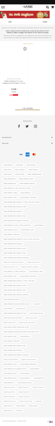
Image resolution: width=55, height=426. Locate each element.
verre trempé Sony (9, 183)
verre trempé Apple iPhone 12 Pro (14, 290)
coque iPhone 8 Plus (10, 378)
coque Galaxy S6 (9, 387)
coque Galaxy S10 (24, 396)
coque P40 (36, 304)
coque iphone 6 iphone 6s (28, 364)
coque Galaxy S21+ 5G (10, 267)
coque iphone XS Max (24, 382)
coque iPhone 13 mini (10, 193)
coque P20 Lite (8, 406)
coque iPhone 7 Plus (10, 373)
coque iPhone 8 (25, 373)
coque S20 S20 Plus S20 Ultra (12, 318)
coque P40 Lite (20, 308)
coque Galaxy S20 (9, 322)
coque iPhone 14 (39, 225)
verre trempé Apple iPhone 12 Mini (14, 285)
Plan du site (22, 421)
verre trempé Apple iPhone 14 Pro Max (16, 257)
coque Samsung (19, 169)
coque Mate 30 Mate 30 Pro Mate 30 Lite (16, 327)
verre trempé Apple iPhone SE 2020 (14, 313)
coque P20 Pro (20, 406)
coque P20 (38, 401)
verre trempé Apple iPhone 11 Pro (14, 345)
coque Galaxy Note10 (10, 359)
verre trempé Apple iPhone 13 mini (14, 206)
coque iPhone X (25, 378)
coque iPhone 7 (35, 369)
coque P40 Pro (7, 308)
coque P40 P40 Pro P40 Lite (11, 299)
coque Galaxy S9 (24, 392)
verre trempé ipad (9, 179)
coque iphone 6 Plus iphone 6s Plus (14, 369)
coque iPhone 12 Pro (10, 276)
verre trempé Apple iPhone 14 (13, 243)
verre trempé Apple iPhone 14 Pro (14, 253)
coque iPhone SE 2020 (36, 313)
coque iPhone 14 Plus (10, 230)
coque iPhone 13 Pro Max (28, 197)
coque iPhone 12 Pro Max (28, 276)
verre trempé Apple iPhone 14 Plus (14, 248)
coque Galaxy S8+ (9, 392)
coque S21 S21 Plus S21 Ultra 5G (13, 262)
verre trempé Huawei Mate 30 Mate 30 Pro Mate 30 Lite (21, 331)
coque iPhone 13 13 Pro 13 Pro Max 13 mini (16, 188)
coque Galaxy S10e (25, 401)
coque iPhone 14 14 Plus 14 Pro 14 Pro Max (17, 225)
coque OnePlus (33, 169)
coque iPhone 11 (25, 336)
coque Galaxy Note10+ (28, 359)
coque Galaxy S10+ (9, 401)
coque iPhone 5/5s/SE (10, 364)
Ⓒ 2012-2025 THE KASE (9, 421)
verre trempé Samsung (27, 183)
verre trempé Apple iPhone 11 (13, 350)
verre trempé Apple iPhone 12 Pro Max (16, 294)
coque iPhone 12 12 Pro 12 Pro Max (14, 271)
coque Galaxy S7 (23, 387)
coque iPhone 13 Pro (10, 197)
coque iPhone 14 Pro (27, 230)
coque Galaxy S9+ (9, 396)
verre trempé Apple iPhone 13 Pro (14, 216)
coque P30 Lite (8, 410)
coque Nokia (7, 174)
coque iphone (7, 165)
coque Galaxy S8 (38, 387)
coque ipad (19, 165)
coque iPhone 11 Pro (10, 336)
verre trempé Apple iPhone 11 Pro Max (16, 355)
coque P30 (19, 410)
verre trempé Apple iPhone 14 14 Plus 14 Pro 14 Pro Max (21, 239)
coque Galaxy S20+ (31, 318)
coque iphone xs (8, 382)
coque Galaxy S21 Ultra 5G (30, 267)
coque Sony (7, 169)
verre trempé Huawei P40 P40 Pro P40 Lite (16, 304)
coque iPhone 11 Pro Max (11, 341)
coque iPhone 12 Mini (36, 271)
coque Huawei (31, 165)
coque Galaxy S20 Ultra (26, 322)
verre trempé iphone (34, 174)
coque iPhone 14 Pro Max (11, 234)
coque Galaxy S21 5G (34, 262)
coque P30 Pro (32, 406)
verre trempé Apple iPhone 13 (13, 211)
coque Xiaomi (19, 174)
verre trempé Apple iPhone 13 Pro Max (16, 220)
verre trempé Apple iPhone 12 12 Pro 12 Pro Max (19, 281)
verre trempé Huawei (26, 179)
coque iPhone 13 (25, 193)
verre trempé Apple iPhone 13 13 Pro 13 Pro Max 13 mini (21, 202)
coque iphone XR (38, 378)
